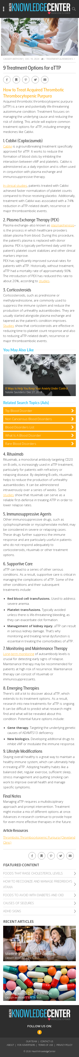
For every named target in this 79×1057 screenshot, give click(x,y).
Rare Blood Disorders (20, 443)
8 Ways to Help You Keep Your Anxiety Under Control (36, 388)
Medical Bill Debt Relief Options (30, 953)
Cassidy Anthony (13, 58)
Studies (8, 325)
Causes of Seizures (18, 903)
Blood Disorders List (19, 427)
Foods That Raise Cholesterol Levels (33, 873)
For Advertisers (26, 1045)
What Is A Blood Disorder (23, 435)
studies (44, 281)
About (10, 1045)
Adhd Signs (12, 911)
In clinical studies (15, 185)
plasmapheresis (62, 225)
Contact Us (46, 1041)
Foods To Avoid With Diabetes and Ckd (33, 895)
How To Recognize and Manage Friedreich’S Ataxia (37, 884)
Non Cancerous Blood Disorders (28, 419)
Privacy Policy (64, 1045)
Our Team (31, 1041)
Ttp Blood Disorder (18, 411)
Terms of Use (45, 1045)
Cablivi (7, 146)
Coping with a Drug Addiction (28, 993)
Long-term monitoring (18, 654)
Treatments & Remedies (59, 58)
